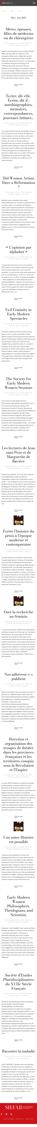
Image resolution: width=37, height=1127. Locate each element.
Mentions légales (8, 1122)
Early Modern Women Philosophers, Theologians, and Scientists (18, 906)
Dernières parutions (22, 686)
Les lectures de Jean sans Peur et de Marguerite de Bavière (18, 454)
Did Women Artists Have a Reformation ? (18, 182)
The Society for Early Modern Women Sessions (18, 383)
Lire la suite (18, 84)
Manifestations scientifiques (22, 551)
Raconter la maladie (18, 1051)
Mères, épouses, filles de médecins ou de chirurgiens (18, 33)
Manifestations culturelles (22, 468)
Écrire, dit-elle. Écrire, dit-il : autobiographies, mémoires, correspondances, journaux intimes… (18, 107)
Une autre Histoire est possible (18, 840)
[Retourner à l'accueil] (7, 3)
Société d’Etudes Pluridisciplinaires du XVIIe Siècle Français (18, 981)
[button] (34, 3)
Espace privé (29, 1122)
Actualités (11, 45)
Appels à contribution (22, 45)
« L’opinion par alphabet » (18, 250)
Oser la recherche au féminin (18, 614)
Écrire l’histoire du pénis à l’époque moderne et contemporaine (18, 537)
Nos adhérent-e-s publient (18, 677)
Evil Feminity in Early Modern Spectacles (18, 314)
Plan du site (19, 1122)
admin (13, 43)
